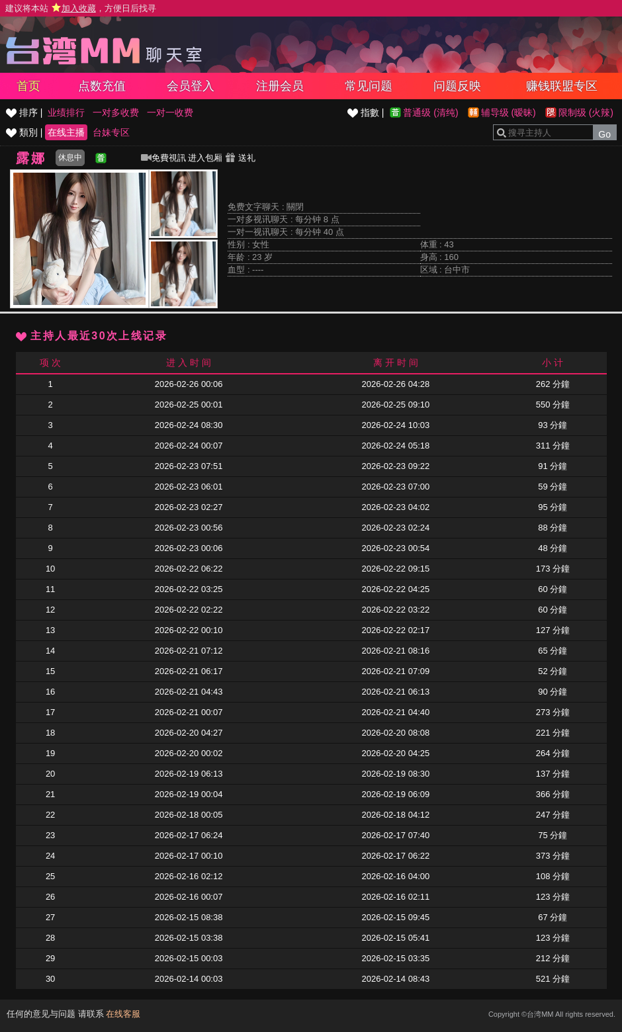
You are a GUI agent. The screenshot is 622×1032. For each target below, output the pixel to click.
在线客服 (123, 1014)
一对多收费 (116, 112)
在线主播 (66, 132)
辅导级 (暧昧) (508, 112)
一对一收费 (170, 112)
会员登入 (190, 86)
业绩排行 (66, 112)
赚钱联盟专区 (562, 86)
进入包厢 (205, 158)
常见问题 (368, 86)
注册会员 (280, 86)
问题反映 (457, 86)
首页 (28, 86)
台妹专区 (111, 132)
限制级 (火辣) (585, 112)
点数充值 (102, 86)
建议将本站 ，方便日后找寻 (80, 8)
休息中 (70, 157)
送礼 (240, 158)
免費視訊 (163, 158)
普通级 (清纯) (430, 112)
